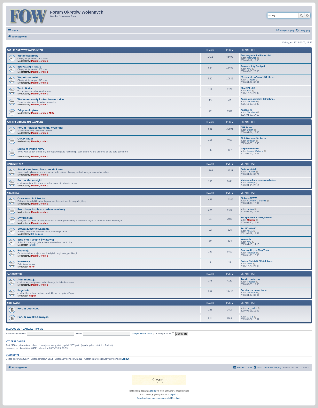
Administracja (26, 279)
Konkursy (23, 261)
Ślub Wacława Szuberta (253, 138)
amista (250, 209)
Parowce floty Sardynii (253, 66)
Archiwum (13, 303)
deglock (39, 234)
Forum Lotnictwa (28, 308)
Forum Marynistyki (29, 180)
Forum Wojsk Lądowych (32, 316)
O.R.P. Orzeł (25, 138)
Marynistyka (15, 164)
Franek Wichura (255, 151)
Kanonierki (246, 110)
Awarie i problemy (250, 279)
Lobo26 (126, 359)
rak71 (250, 231)
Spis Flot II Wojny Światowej (35, 239)
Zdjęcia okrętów (27, 110)
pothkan (251, 140)
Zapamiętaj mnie (164, 333)
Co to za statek (249, 169)
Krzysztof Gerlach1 (256, 200)
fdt (32, 234)
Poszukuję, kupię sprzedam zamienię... (42, 209)
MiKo (52, 113)
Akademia (13, 193)
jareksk (32, 245)
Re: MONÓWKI (248, 228)
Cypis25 (251, 171)
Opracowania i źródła (31, 198)
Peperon (251, 281)
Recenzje (23, 250)
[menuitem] (303, 30)
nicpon (32, 295)
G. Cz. (250, 316)
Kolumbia (246, 239)
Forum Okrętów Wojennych (25, 50)
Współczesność (27, 77)
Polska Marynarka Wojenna (25, 122)
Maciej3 (251, 182)
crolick (44, 61)
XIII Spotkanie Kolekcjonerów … (258, 217)
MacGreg (251, 58)
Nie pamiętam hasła (142, 333)
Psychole (23, 290)
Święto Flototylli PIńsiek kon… (257, 261)
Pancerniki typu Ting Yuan (255, 250)
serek (250, 263)
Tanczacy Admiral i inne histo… (257, 55)
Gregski (251, 79)
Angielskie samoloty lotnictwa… (258, 99)
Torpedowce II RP (250, 148)
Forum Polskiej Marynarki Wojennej (40, 127)
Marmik (35, 61)
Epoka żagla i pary (29, 66)
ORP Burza (246, 127)
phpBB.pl (174, 394)
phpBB (153, 391)
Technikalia (24, 88)
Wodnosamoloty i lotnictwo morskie (40, 99)
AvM (249, 68)
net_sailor (252, 308)
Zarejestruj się (33, 329)
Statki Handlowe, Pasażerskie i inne (40, 169)
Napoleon (252, 101)
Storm (250, 130)
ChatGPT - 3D (248, 88)
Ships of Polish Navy (30, 148)
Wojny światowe (27, 55)
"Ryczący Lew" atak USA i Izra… (258, 77)
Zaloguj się (13, 329)
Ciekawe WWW (249, 198)
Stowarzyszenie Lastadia (33, 228)
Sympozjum (25, 217)
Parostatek (14, 274)
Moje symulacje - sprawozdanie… (259, 180)
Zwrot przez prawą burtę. (254, 290)
